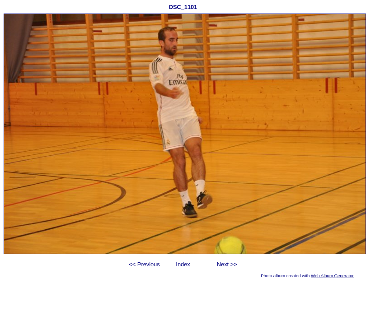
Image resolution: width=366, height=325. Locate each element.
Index (183, 264)
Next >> (227, 264)
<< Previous (144, 264)
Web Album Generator (332, 275)
